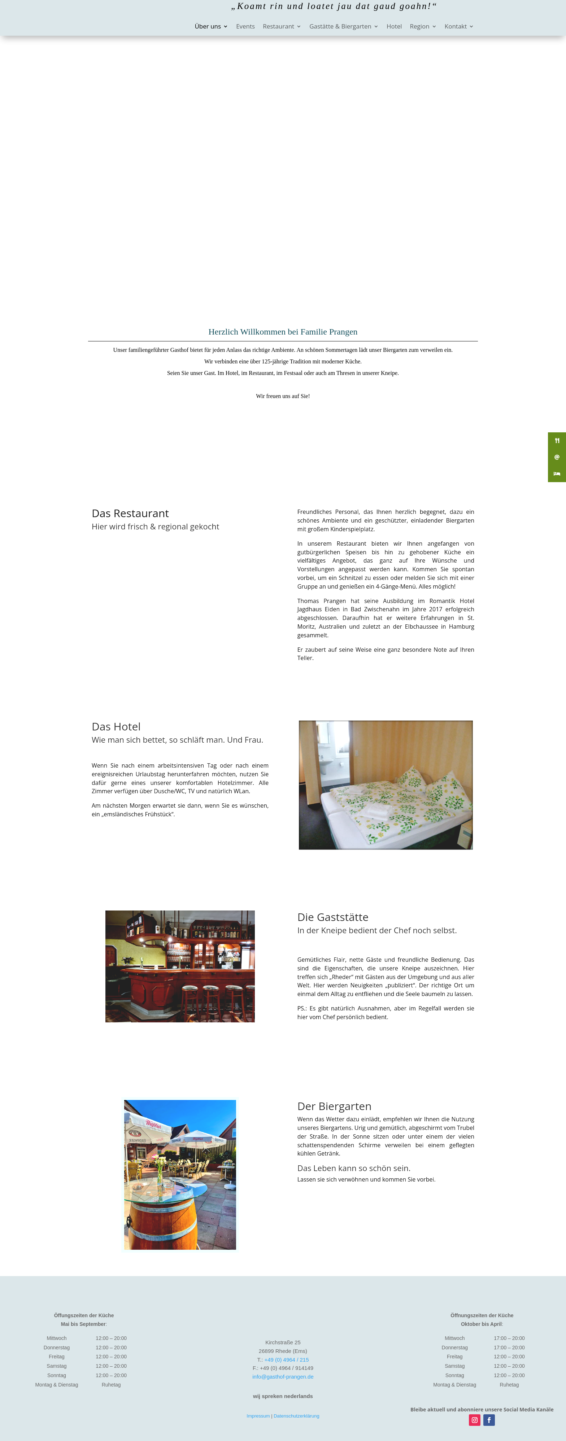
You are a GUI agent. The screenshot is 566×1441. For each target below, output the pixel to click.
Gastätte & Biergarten (340, 27)
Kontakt (456, 27)
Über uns (208, 27)
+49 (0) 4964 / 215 (286, 1360)
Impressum (258, 1416)
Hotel (394, 27)
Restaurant (278, 27)
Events (245, 27)
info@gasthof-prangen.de (283, 1377)
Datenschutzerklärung (296, 1416)
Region (420, 27)
